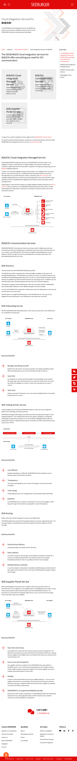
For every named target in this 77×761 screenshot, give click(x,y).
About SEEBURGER (7, 740)
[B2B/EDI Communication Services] (43, 84)
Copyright (38, 759)
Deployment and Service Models (47, 735)
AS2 (3, 186)
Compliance (59, 759)
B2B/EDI (4, 168)
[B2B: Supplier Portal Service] (14, 115)
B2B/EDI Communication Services (67, 71)
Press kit (4, 747)
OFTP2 (53, 184)
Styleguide (4, 744)
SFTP (6, 186)
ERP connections (44, 175)
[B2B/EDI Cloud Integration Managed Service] (14, 84)
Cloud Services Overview (21, 49)
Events (23, 737)
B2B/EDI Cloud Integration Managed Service (67, 65)
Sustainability (68, 759)
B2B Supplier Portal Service (65, 76)
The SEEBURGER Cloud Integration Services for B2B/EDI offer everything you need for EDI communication (67, 57)
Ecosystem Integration (46, 742)
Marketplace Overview (27, 734)
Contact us (43, 713)
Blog (22, 731)
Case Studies (24, 740)
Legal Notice (20, 759)
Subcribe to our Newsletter (9, 731)
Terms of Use (29, 759)
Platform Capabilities (46, 731)
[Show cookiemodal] (6, 755)
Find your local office (7, 734)
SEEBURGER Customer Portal (43, 137)
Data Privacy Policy (48, 759)
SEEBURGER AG (9, 759)
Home (3, 49)
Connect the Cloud (34, 142)
